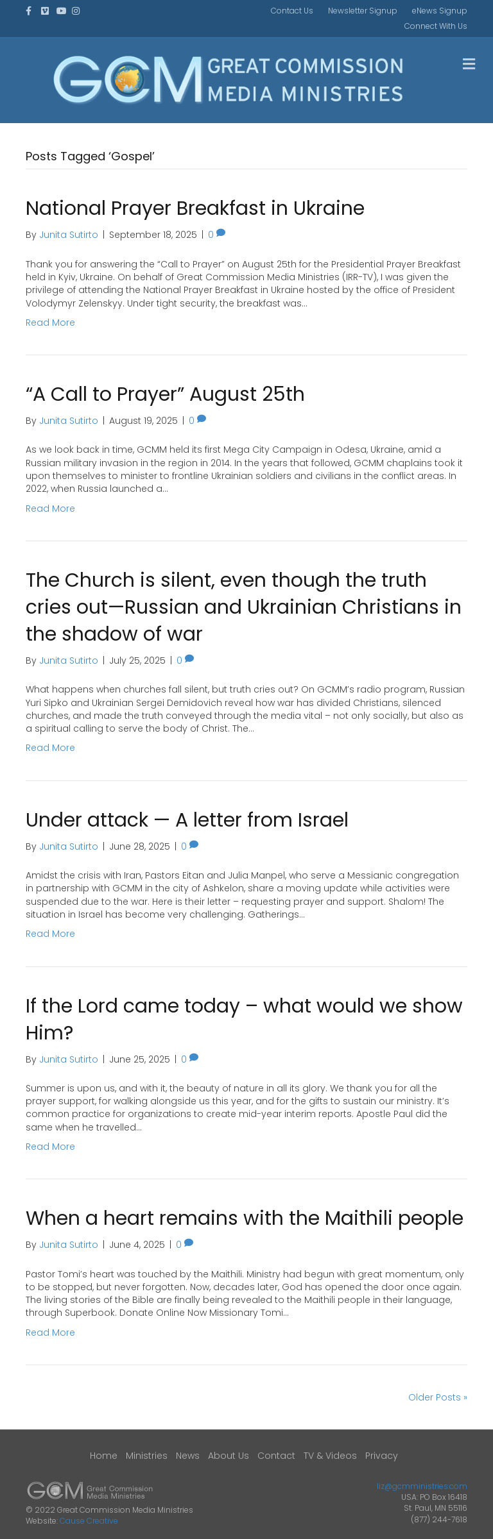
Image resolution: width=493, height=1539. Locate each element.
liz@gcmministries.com (422, 1486)
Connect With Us (435, 26)
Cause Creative (89, 1520)
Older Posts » (437, 1397)
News (188, 1455)
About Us (228, 1455)
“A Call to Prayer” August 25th (165, 394)
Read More (50, 322)
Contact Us (292, 10)
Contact (276, 1455)
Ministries (147, 1455)
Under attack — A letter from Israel (187, 820)
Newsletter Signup (362, 10)
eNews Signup (439, 10)
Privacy (381, 1455)
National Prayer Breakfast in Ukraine (195, 208)
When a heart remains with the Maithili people (244, 1218)
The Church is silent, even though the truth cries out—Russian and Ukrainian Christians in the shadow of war (244, 607)
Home (103, 1455)
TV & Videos (330, 1455)
